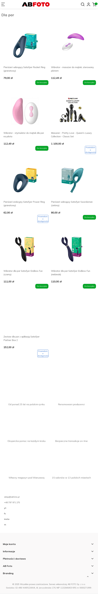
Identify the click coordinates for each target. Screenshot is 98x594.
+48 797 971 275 (12, 502)
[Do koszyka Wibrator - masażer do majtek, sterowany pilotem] (89, 82)
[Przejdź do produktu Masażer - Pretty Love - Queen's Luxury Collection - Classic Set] (73, 112)
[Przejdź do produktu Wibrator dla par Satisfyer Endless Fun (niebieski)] (73, 250)
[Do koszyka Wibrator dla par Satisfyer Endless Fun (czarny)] (41, 286)
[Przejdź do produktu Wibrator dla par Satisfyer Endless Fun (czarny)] (25, 250)
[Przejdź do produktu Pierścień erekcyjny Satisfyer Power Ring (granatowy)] (25, 181)
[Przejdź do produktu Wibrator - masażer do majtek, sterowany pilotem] (73, 46)
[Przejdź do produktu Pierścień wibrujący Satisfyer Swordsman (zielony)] (73, 181)
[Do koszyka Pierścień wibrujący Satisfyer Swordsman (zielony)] (89, 217)
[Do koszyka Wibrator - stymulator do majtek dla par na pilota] (41, 148)
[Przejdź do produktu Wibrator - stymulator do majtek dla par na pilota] (25, 112)
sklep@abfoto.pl (12, 497)
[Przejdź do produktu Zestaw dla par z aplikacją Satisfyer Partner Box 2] (25, 315)
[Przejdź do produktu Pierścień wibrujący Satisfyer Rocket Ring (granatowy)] (25, 46)
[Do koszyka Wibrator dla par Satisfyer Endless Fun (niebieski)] (89, 286)
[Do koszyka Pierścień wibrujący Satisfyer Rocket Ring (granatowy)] (41, 82)
